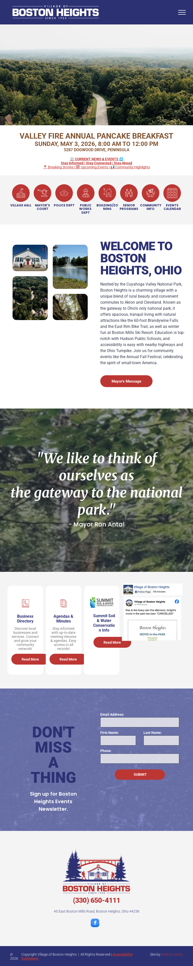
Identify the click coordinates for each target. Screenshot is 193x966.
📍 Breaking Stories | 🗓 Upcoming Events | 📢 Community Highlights (96, 163)
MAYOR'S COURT (42, 207)
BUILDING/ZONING (107, 207)
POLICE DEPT (64, 205)
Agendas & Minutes (63, 619)
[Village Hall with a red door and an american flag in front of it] (30, 258)
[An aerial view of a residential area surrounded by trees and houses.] (30, 298)
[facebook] (95, 923)
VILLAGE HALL (20, 205)
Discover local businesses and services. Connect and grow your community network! (25, 639)
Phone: (106, 751)
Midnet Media (172, 954)
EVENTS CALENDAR (172, 207)
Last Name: (152, 733)
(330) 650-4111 (96, 900)
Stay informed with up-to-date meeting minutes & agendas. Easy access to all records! (63, 639)
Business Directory (25, 619)
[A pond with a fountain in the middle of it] (70, 267)
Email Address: (112, 714)
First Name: (109, 733)
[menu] (181, 12)
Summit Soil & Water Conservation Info (104, 623)
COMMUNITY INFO (150, 207)
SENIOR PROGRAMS (129, 207)
